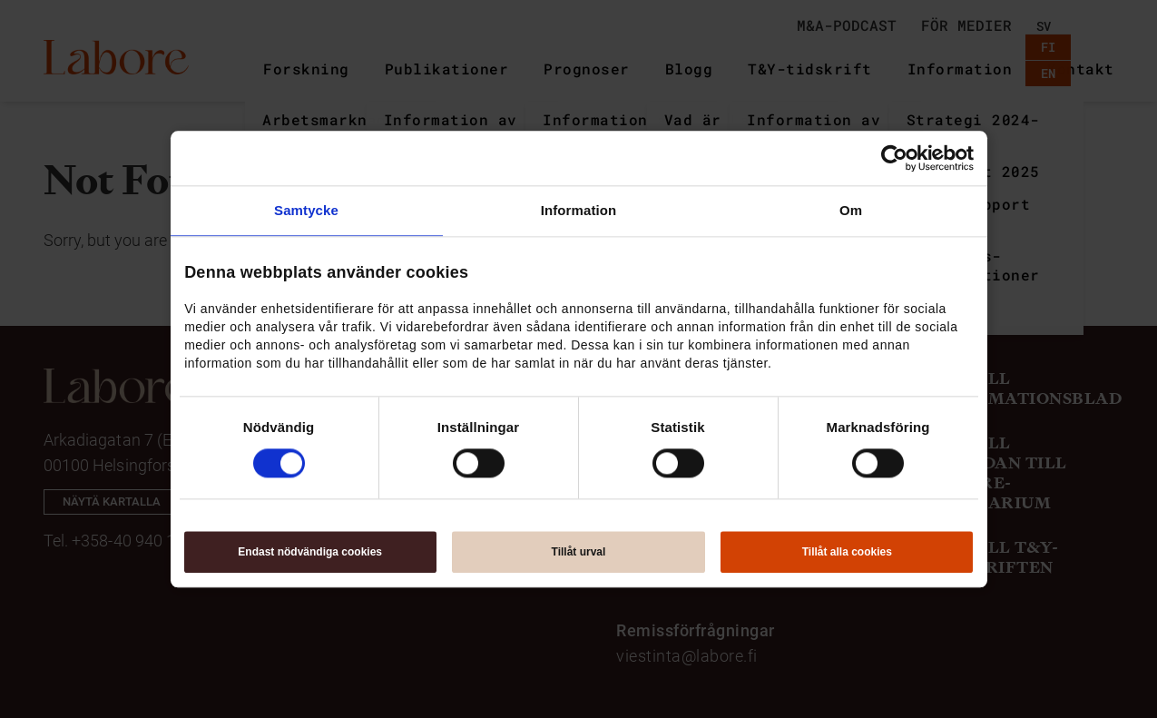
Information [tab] (579, 210)
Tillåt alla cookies (847, 552)
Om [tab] (850, 210)
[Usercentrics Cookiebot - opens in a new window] (894, 158)
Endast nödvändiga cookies (310, 552)
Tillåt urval (579, 552)
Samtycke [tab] (306, 210)
